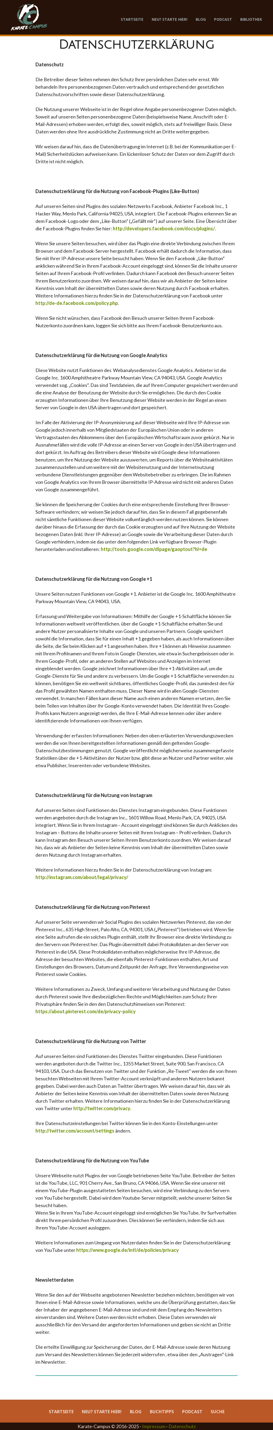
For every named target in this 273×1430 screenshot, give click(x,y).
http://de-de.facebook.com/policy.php (76, 303)
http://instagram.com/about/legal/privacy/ (81, 877)
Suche (217, 1412)
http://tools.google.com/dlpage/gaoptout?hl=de (154, 549)
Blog (201, 19)
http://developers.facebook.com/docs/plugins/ (164, 228)
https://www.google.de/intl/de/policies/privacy (127, 1250)
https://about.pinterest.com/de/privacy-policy (85, 1011)
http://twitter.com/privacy (101, 1108)
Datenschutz (182, 1426)
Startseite (132, 19)
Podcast (223, 19)
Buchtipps (162, 1412)
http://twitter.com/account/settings (74, 1131)
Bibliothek (251, 19)
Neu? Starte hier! (169, 19)
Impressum (153, 1426)
